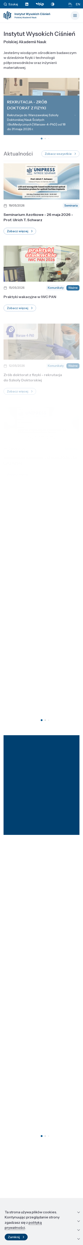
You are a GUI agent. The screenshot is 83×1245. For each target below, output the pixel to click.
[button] (41, 720)
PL (70, 4)
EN (78, 4)
